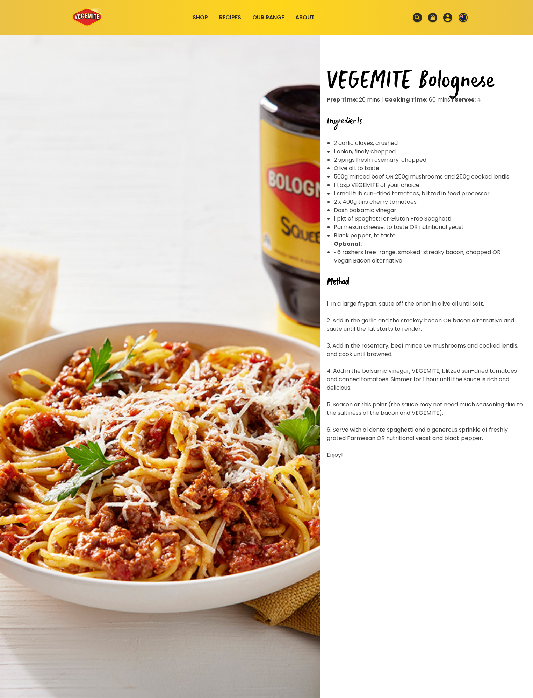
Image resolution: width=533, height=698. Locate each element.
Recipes (230, 17)
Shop (200, 17)
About (305, 17)
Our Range (268, 17)
